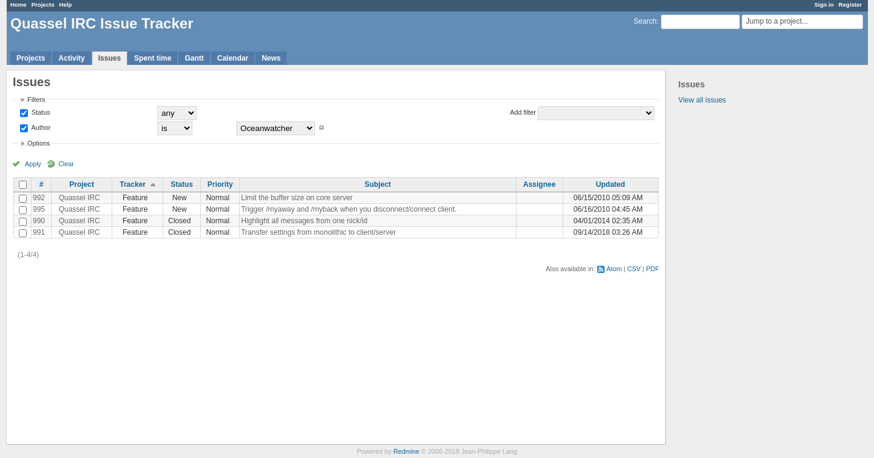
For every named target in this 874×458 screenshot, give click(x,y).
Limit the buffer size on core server (297, 198)
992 (39, 198)
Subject (378, 184)
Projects (43, 4)
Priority (220, 184)
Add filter (523, 112)
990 (39, 221)
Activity (71, 58)
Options (38, 143)
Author (40, 127)
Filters (36, 99)
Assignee (539, 184)
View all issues (702, 100)
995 (39, 209)
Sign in (824, 4)
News (271, 58)
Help (65, 4)
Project (81, 184)
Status (40, 112)
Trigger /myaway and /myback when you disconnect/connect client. (348, 209)
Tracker (133, 184)
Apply (33, 163)
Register (850, 4)
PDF (652, 268)
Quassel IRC (79, 198)
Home (18, 4)
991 (39, 232)
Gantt (194, 58)
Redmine (406, 451)
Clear (66, 163)
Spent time (152, 58)
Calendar (232, 58)
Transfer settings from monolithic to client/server (318, 232)
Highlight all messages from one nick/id (304, 221)
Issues (109, 58)
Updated (610, 184)
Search (645, 21)
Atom (614, 268)
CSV (633, 268)
